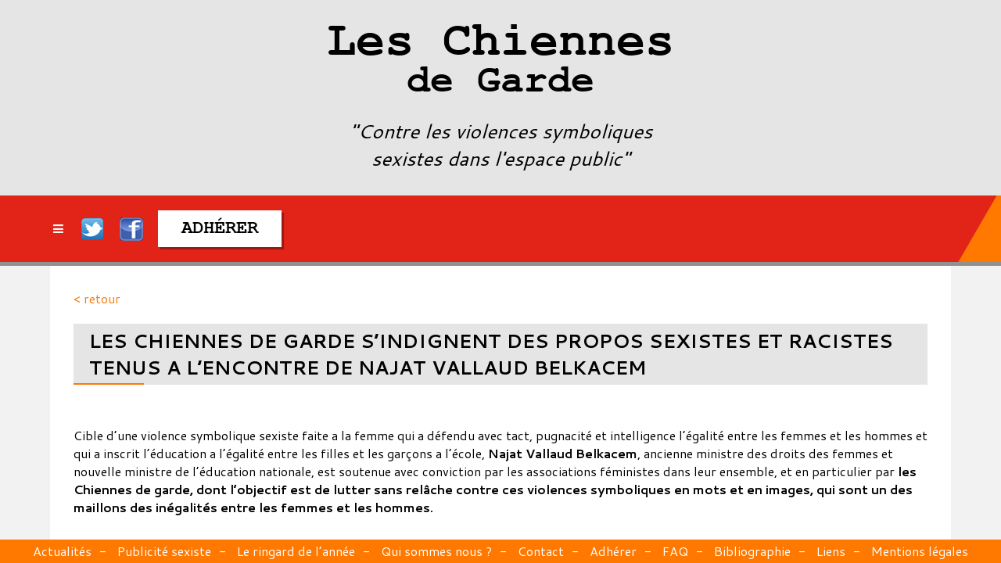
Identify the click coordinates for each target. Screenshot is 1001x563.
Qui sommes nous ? (436, 551)
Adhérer (613, 551)
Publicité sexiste (164, 551)
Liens (830, 551)
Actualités (62, 551)
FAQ (675, 551)
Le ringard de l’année (296, 551)
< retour (97, 298)
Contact (541, 551)
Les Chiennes (500, 62)
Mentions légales (919, 551)
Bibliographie (752, 551)
